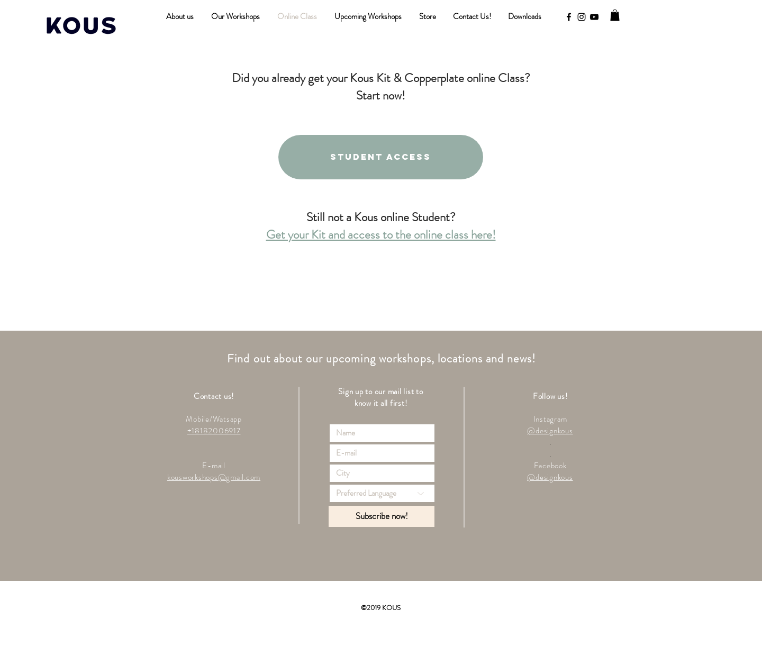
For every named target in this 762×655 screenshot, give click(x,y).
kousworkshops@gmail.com (213, 477)
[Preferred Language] (382, 493)
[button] (615, 15)
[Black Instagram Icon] (581, 17)
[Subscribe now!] (381, 516)
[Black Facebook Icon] (569, 17)
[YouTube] (594, 17)
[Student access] (380, 157)
